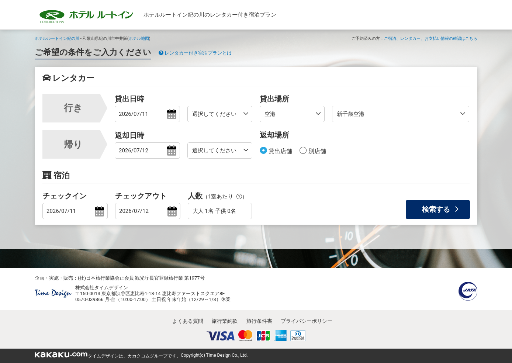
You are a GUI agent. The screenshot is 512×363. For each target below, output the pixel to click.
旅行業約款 (225, 321)
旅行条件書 (259, 321)
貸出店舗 (279, 151)
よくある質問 (187, 321)
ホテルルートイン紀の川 (57, 38)
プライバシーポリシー (306, 321)
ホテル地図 (139, 38)
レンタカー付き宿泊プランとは (195, 53)
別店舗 (316, 151)
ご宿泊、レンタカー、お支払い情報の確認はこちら (430, 38)
